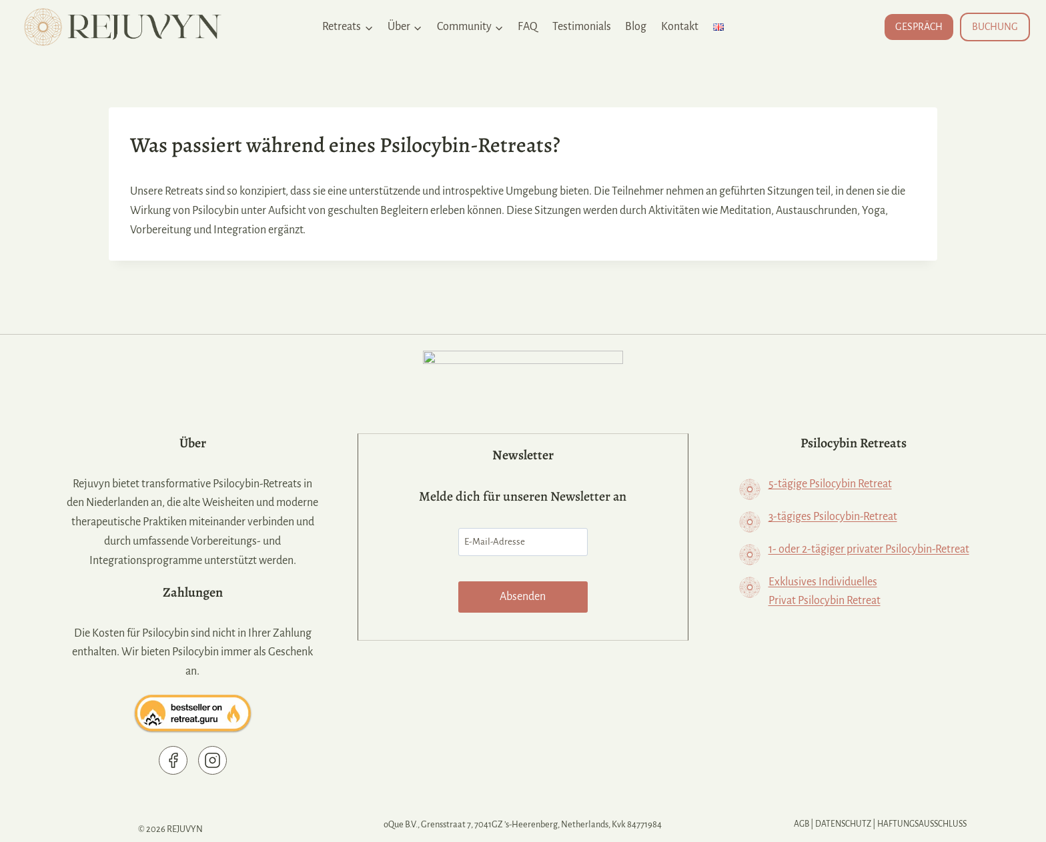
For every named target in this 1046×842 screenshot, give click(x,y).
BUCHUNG (995, 26)
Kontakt (679, 27)
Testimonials (581, 27)
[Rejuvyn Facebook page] (175, 760)
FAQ (528, 27)
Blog (635, 27)
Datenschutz (840, 824)
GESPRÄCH (919, 26)
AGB (797, 824)
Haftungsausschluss (923, 824)
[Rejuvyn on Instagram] (215, 760)
